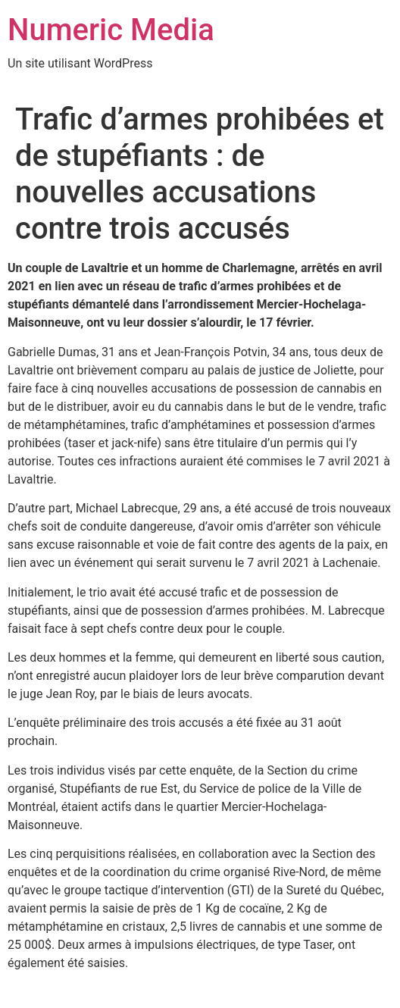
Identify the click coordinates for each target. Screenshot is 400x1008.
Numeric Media (111, 30)
